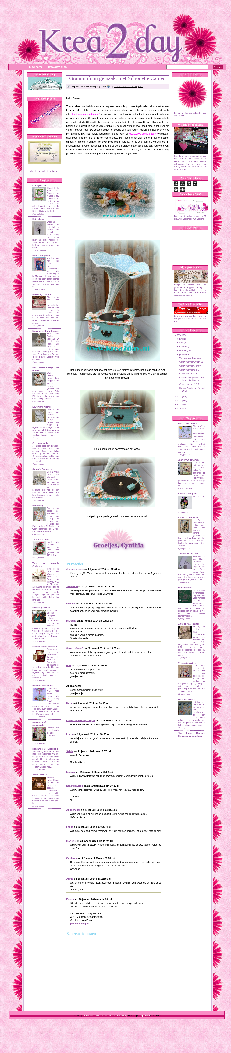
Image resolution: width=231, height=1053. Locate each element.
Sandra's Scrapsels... (42, 469)
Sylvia (69, 751)
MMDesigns (133, 1016)
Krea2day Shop (57, 66)
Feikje (69, 827)
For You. (198, 520)
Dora (69, 703)
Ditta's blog (38, 219)
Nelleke (70, 603)
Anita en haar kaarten (188, 624)
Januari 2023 (199, 496)
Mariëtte (71, 840)
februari (182, 350)
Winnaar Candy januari (190, 358)
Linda (69, 734)
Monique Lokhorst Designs (45, 331)
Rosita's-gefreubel (41, 608)
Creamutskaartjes (187, 663)
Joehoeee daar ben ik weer (45, 446)
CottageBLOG (39, 185)
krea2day (78, 1016)
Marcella (71, 620)
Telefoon (50, 777)
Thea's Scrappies (40, 539)
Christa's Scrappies (187, 493)
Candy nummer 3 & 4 (189, 373)
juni (181, 339)
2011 (179, 404)
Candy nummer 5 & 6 (189, 370)
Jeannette (72, 586)
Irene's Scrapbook (41, 255)
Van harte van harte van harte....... (53, 260)
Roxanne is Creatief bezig (45, 749)
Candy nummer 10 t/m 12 (191, 362)
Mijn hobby (37, 505)
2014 (179, 335)
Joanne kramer (75, 569)
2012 (179, 400)
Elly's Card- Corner (41, 407)
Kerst (49, 542)
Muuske (70, 772)
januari (182, 354)
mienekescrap (185, 587)
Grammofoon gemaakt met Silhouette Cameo (117, 78)
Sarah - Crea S (74, 648)
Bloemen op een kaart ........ (53, 299)
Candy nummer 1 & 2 (189, 384)
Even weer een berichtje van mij (199, 668)
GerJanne (72, 858)
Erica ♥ (70, 899)
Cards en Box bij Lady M (80, 720)
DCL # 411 (198, 426)
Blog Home (36, 66)
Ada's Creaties (39, 775)
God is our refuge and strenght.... (53, 412)
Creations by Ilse (40, 443)
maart (182, 346)
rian (68, 665)
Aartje (69, 878)
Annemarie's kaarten (188, 554)
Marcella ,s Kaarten (41, 294)
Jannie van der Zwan (188, 460)
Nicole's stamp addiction (44, 646)
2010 (179, 408)
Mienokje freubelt (186, 699)
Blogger (55, 171)
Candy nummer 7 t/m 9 (190, 366)
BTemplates (155, 1016)
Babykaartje (198, 702)
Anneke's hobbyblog (188, 517)
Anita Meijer (73, 809)
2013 (179, 396)
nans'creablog (74, 785)
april (181, 342)
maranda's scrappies (42, 685)
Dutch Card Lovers (187, 423)
